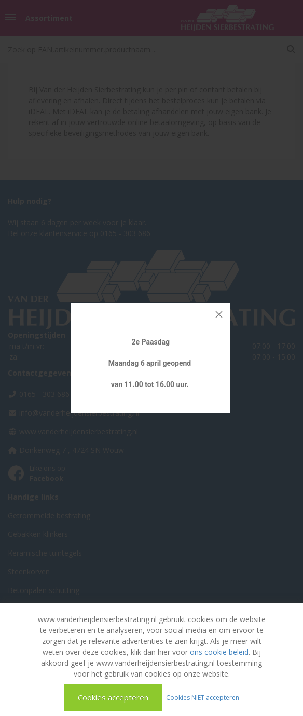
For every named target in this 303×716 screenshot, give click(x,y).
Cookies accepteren (113, 697)
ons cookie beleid (219, 652)
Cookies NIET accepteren (202, 697)
